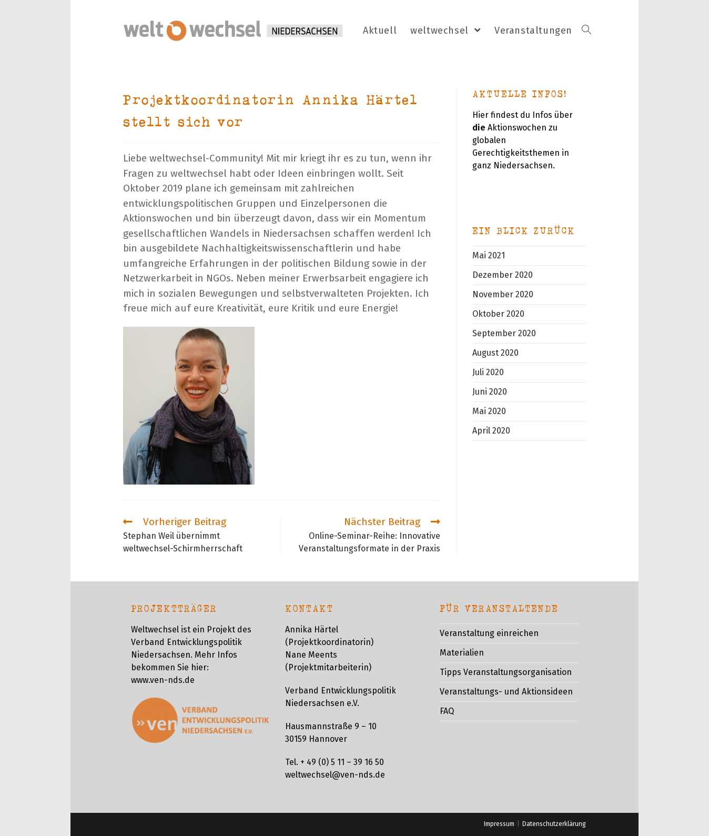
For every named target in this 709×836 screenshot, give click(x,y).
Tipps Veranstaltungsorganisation (506, 672)
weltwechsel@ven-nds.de (335, 775)
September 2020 (504, 333)
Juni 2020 (489, 392)
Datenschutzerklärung (554, 824)
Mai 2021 (488, 255)
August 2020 (495, 353)
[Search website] (586, 31)
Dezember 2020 (502, 275)
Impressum (499, 824)
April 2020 (491, 431)
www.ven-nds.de (163, 680)
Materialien (462, 653)
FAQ (447, 711)
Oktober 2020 (498, 314)
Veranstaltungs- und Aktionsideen (506, 692)
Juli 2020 (488, 372)
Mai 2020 (489, 411)
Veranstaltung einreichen (489, 633)
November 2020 (502, 294)
